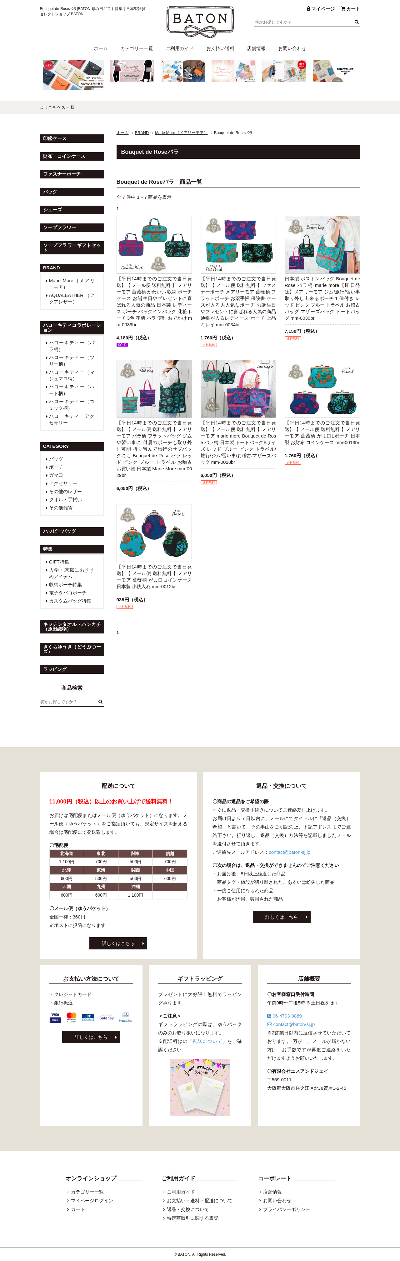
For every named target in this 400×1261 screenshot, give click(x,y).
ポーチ (56, 467)
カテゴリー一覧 (136, 48)
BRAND (142, 132)
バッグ (56, 459)
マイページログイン (92, 1200)
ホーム (101, 48)
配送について (207, 1041)
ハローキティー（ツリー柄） (72, 361)
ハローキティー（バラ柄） (72, 346)
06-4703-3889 (284, 1015)
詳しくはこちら (118, 943)
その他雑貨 (60, 507)
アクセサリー (63, 483)
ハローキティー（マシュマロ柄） (72, 375)
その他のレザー (65, 491)
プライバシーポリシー (286, 1209)
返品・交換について (188, 1209)
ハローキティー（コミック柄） (72, 405)
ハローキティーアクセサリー (72, 419)
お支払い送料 (220, 48)
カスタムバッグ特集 (70, 600)
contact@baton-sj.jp (289, 852)
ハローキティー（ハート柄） (72, 390)
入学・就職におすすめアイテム (72, 573)
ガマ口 (56, 475)
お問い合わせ (292, 48)
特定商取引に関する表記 (192, 1218)
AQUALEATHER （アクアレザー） (72, 298)
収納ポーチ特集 (65, 584)
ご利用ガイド (180, 48)
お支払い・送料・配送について (199, 1200)
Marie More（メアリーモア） (181, 132)
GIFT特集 (59, 561)
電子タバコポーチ (68, 592)
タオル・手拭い (65, 499)
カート (78, 1209)
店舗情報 (256, 48)
